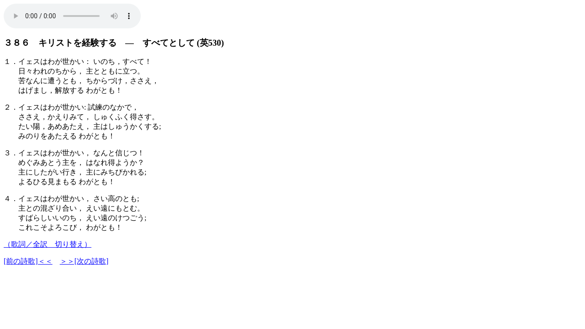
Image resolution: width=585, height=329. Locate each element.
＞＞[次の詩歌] (84, 261)
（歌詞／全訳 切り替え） (47, 244)
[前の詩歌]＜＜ (28, 261)
